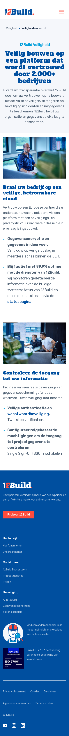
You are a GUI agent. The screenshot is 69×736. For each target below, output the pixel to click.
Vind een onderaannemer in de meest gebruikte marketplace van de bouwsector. (44, 630)
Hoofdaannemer (12, 545)
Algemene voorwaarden (17, 703)
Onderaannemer (12, 551)
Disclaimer (50, 691)
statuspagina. (19, 301)
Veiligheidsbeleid (12, 611)
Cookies (35, 691)
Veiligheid (11, 28)
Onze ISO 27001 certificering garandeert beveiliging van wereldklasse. (43, 655)
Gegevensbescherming (16, 605)
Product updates (13, 575)
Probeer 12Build (18, 514)
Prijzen (7, 581)
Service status (44, 703)
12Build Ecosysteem (15, 569)
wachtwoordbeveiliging (28, 414)
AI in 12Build (10, 599)
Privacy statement (14, 691)
